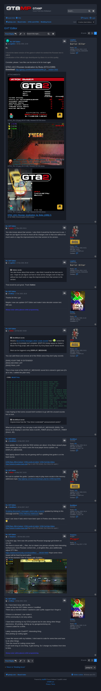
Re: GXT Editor (15, 41)
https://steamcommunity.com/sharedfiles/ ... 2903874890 (27, 553)
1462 (75, 246)
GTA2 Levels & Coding (31, 462)
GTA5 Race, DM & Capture (14, 462)
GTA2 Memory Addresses (29, 514)
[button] (88, 33)
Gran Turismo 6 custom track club (16, 464)
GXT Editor (10, 28)
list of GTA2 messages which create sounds (32, 341)
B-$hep (72, 312)
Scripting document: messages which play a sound (25, 511)
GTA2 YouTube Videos (47, 462)
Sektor (72, 237)
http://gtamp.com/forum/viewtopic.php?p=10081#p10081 (39, 479)
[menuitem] (18, 18)
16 (75, 542)
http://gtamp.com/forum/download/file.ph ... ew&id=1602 (37, 70)
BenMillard (73, 439)
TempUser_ (73, 535)
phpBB (44, 679)
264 (75, 47)
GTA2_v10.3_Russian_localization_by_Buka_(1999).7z (29, 215)
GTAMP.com (50, 682)
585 (75, 316)
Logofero (73, 40)
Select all (15, 377)
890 (75, 443)
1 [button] (92, 33)
